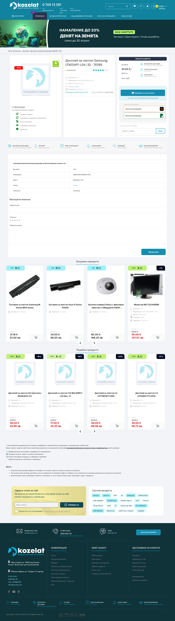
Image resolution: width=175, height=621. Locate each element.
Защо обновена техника (82, 16)
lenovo (96, 495)
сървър (141, 511)
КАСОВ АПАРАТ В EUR (57, 16)
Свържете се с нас (139, 559)
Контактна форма (148, 532)
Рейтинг (13, 217)
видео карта (126, 500)
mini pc (146, 500)
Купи (160, 131)
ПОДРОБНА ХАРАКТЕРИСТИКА (76, 92)
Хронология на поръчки (100, 563)
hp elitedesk (141, 506)
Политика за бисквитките (60, 570)
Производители (138, 576)
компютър (112, 500)
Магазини (136, 555)
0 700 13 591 (51, 4)
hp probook (98, 506)
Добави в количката (142, 92)
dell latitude (98, 511)
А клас (76, 86)
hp (122, 495)
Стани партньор (138, 570)
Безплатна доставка (58, 559)
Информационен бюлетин (101, 574)
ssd (137, 500)
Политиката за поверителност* (57, 511)
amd (109, 506)
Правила (54, 563)
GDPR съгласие (97, 555)
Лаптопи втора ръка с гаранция (62, 581)
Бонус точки (96, 570)
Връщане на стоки (139, 563)
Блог (53, 585)
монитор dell (126, 506)
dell (115, 495)
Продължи (154, 252)
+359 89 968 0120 (75, 10)
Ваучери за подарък (139, 580)
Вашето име (14, 205)
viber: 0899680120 (14, 582)
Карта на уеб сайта (139, 566)
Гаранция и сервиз (58, 574)
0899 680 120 (66, 533)
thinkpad (130, 495)
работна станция (126, 511)
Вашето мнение (16, 225)
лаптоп (106, 495)
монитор (110, 511)
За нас (53, 555)
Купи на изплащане (106, 16)
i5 (115, 506)
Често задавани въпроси (60, 577)
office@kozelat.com (48, 10)
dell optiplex (98, 500)
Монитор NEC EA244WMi (146, 297)
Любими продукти (98, 566)
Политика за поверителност (61, 566)
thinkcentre (143, 495)
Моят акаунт (96, 559)
